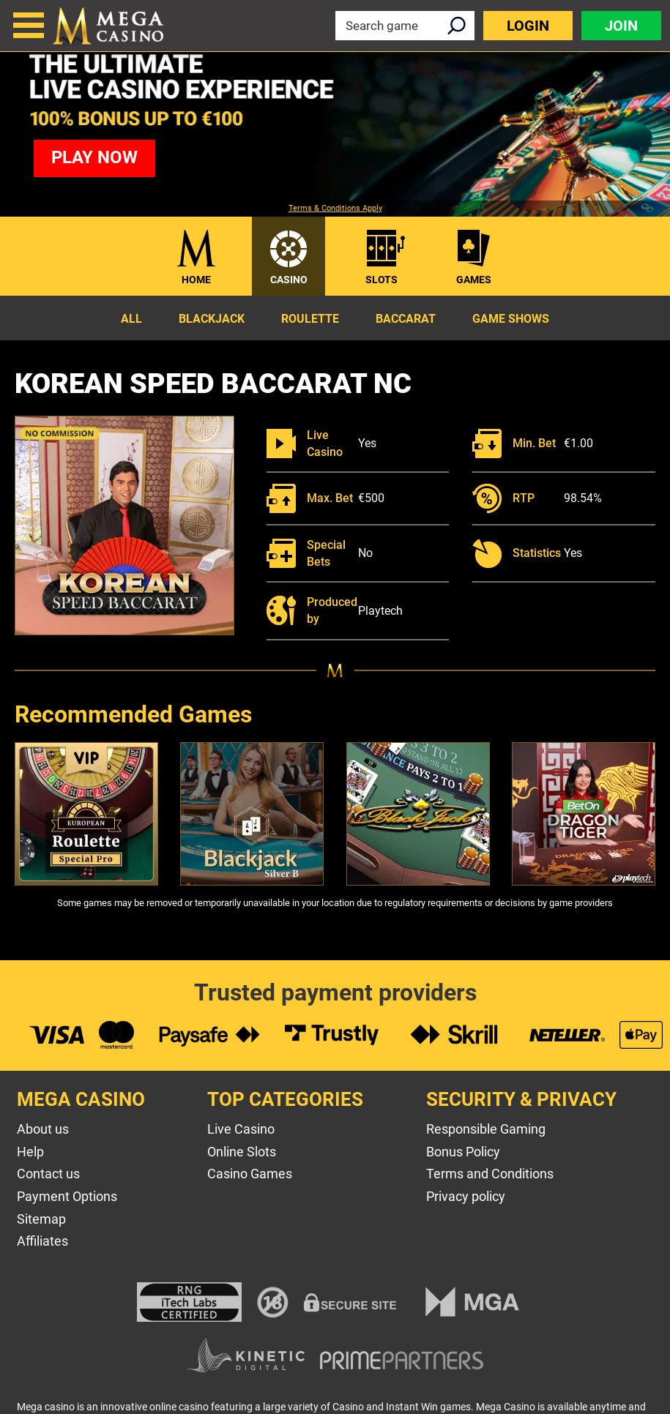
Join (621, 25)
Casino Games (249, 1173)
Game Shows (510, 319)
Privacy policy (465, 1196)
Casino (289, 279)
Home (196, 279)
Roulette (310, 319)
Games (473, 279)
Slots (381, 279)
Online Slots (241, 1151)
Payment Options (67, 1196)
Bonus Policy (463, 1151)
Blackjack (212, 319)
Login (528, 25)
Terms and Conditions (490, 1173)
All (131, 319)
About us (43, 1129)
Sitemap (41, 1219)
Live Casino (241, 1129)
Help (30, 1151)
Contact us (48, 1173)
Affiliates (42, 1241)
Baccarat (406, 319)
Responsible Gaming (486, 1129)
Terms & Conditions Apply (335, 208)
